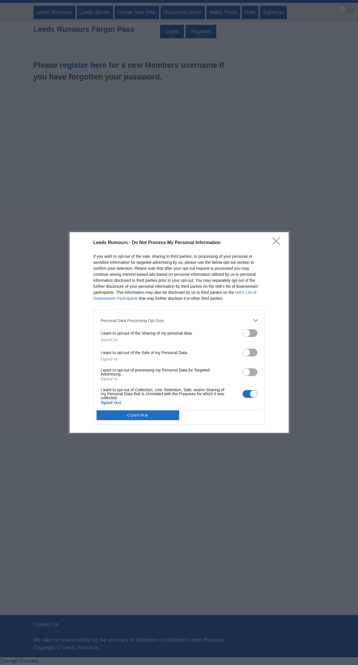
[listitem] (179, 320)
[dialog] (179, 332)
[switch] (250, 333)
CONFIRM (138, 415)
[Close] (278, 242)
